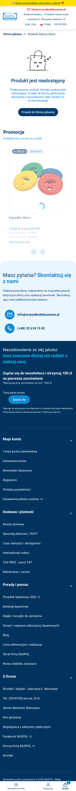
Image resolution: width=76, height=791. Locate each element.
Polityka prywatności (17, 489)
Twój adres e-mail (14, 392)
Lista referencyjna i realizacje (22, 644)
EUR (27, 24)
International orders (16, 553)
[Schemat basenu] (33, 14)
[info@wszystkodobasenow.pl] (32, 315)
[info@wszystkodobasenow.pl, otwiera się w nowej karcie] (46, 9)
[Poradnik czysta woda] (56, 14)
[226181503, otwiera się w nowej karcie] (60, 24)
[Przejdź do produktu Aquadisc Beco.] (38, 179)
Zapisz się (19, 399)
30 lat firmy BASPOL (16, 654)
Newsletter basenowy (17, 470)
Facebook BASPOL (16, 736)
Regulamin (35, 408)
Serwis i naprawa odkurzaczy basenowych (31, 625)
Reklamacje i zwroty (16, 572)
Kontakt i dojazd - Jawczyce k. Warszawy (30, 689)
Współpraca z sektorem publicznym (27, 727)
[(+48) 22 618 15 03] (25, 328)
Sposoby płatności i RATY (20, 534)
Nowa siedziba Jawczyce (19, 664)
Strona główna (12, 34)
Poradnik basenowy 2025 (20, 597)
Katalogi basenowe (15, 606)
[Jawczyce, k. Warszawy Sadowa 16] (46, 19)
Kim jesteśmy (12, 717)
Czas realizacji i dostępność (22, 543)
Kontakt (8, 755)
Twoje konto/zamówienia (20, 451)
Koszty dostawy (13, 524)
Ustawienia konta (14, 461)
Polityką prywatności (51, 412)
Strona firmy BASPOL (17, 746)
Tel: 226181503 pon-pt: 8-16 (21, 698)
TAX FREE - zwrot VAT (17, 562)
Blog (6, 635)
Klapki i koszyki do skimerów (22, 616)
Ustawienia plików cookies (21, 499)
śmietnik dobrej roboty (41, 34)
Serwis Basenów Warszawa (21, 708)
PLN (33, 24)
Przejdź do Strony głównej (38, 112)
